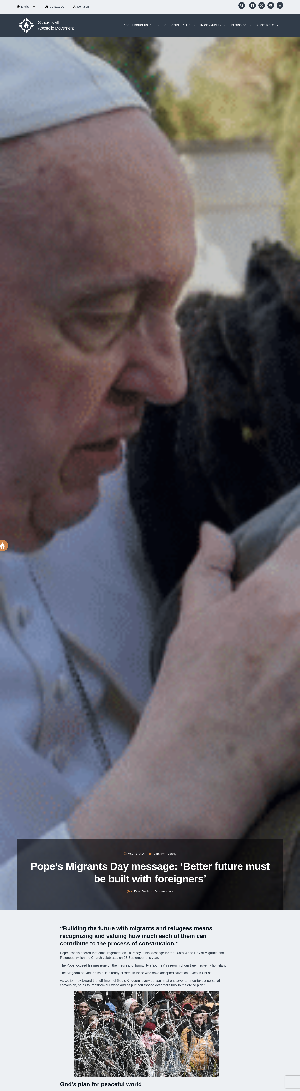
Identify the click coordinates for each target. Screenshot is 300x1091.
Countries (159, 854)
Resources (267, 25)
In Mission (241, 25)
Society (171, 854)
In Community (213, 25)
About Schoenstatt (141, 25)
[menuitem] (28, 7)
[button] (241, 5)
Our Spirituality (179, 25)
